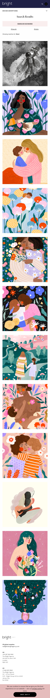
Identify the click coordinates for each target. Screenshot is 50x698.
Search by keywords (24, 23)
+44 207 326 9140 (7, 654)
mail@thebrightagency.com (10, 646)
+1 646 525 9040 (7, 670)
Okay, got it (25, 694)
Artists (36, 29)
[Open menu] (46, 3)
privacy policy (37, 688)
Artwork (13, 29)
